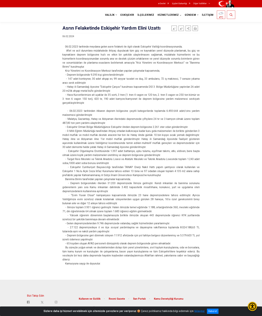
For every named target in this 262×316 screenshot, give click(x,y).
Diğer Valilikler (200, 4)
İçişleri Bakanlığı (179, 4)
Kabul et (212, 311)
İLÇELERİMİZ (146, 15)
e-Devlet (162, 4)
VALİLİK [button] (110, 15)
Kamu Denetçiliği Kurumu (168, 298)
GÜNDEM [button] (190, 15)
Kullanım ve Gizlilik (90, 298)
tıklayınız (199, 311)
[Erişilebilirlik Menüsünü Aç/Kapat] (252, 306)
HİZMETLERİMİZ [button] (168, 15)
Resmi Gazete (117, 298)
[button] (188, 28)
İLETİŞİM (207, 15)
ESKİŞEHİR (127, 15)
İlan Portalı (139, 298)
